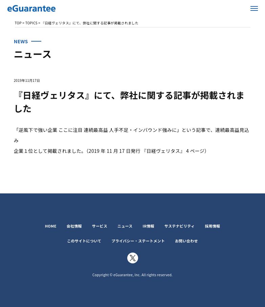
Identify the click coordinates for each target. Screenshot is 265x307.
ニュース (125, 226)
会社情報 (74, 226)
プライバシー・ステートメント (138, 240)
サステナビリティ (179, 226)
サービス (99, 226)
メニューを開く (254, 8)
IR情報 (148, 226)
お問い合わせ (186, 240)
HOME (51, 226)
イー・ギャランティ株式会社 (47, 8)
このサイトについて (84, 240)
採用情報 (212, 226)
